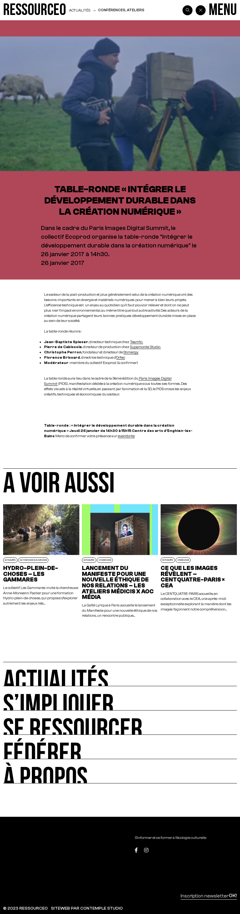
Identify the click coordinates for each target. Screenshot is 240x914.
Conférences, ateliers (121, 10)
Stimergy (130, 352)
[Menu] (223, 10)
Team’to (136, 342)
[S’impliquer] (120, 698)
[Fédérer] (120, 747)
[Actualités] (120, 674)
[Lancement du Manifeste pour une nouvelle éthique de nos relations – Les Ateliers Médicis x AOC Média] (120, 561)
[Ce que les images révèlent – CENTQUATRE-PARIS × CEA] (199, 561)
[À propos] (120, 771)
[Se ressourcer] (120, 723)
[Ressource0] (34, 10)
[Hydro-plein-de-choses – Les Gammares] (41, 561)
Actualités (79, 10)
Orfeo (120, 357)
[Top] (221, 850)
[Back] (201, 10)
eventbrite (126, 436)
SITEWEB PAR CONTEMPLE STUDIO (87, 908)
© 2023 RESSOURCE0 (25, 908)
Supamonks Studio (145, 347)
